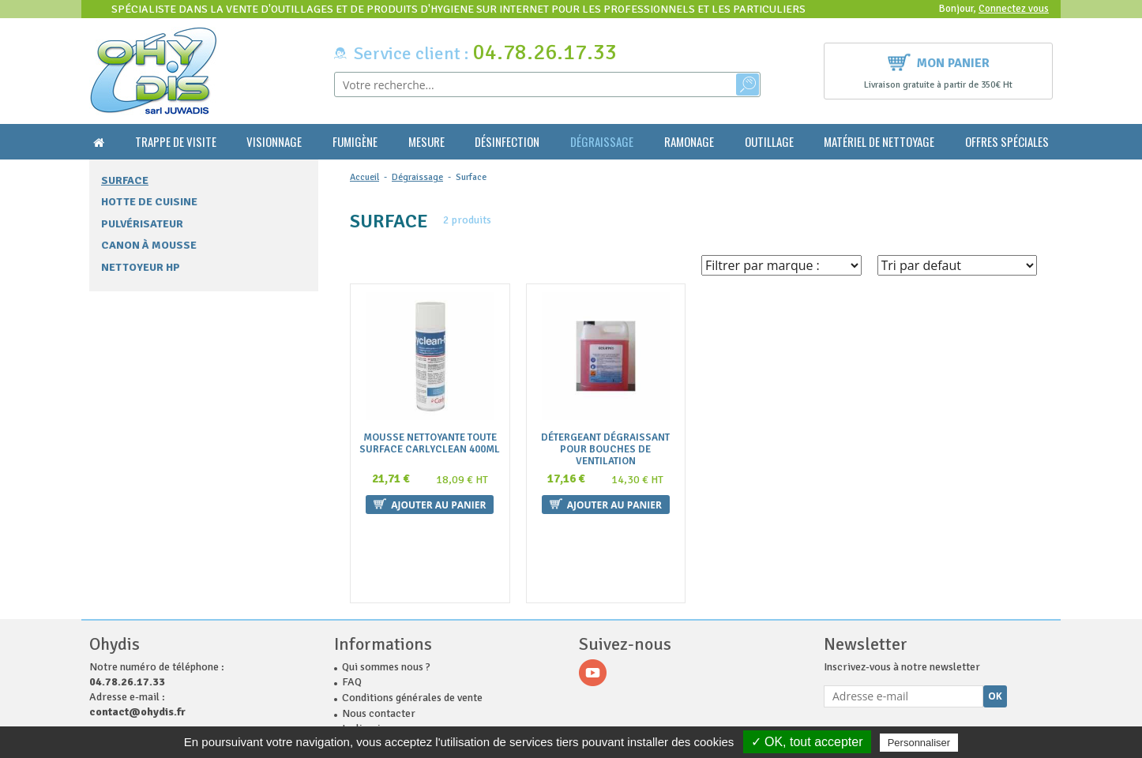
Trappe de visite (175, 141)
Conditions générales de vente (412, 617)
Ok (995, 615)
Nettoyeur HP (140, 267)
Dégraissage (601, 141)
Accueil (364, 177)
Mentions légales (382, 663)
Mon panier (939, 61)
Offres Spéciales (1007, 141)
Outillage (769, 141)
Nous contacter (378, 633)
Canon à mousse (149, 245)
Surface (124, 180)
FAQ (352, 601)
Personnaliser (919, 743)
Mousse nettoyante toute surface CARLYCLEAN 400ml (429, 444)
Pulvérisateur (142, 224)
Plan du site (369, 678)
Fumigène (355, 141)
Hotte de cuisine (149, 201)
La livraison (369, 648)
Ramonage (689, 141)
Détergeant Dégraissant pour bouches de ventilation (605, 449)
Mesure (426, 141)
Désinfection (507, 141)
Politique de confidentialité (406, 694)
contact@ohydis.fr (137, 631)
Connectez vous (1014, 8)
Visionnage (274, 141)
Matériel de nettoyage (879, 141)
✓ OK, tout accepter (807, 742)
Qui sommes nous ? (386, 586)
